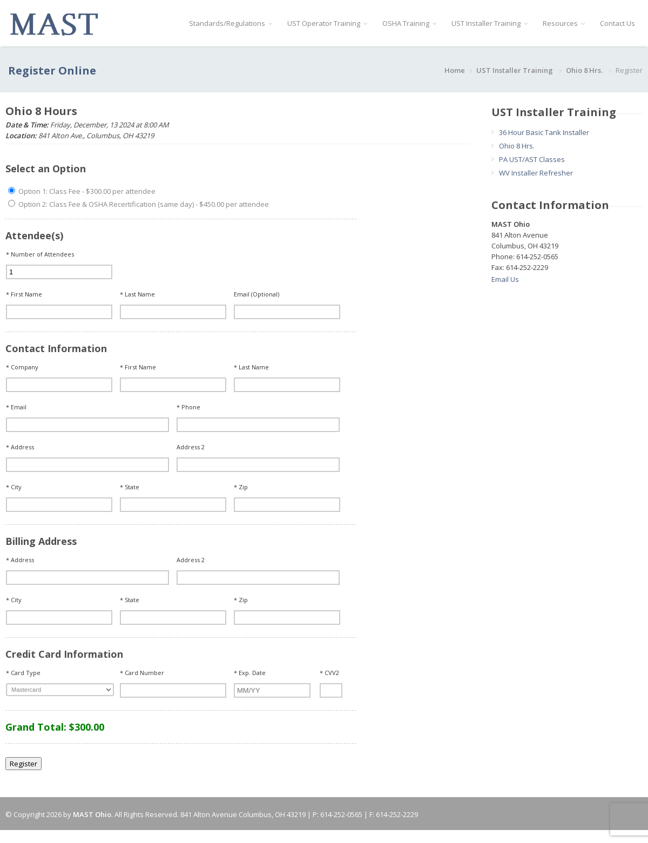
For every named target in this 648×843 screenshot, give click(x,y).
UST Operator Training (327, 23)
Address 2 (191, 447)
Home (454, 70)
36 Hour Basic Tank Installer (544, 132)
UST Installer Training (489, 23)
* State (129, 487)
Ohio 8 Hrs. (585, 70)
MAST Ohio (92, 814)
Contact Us (617, 23)
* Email (16, 407)
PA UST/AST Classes (532, 159)
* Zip (241, 487)
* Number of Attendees (40, 254)
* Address (20, 447)
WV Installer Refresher (536, 173)
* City (14, 487)
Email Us (505, 279)
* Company (22, 367)
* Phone (188, 407)
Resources (564, 23)
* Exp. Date (250, 673)
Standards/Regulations (230, 23)
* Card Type (23, 673)
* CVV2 (329, 673)
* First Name (24, 294)
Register (23, 763)
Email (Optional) (256, 294)
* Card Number (142, 673)
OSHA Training (409, 23)
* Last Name (137, 294)
